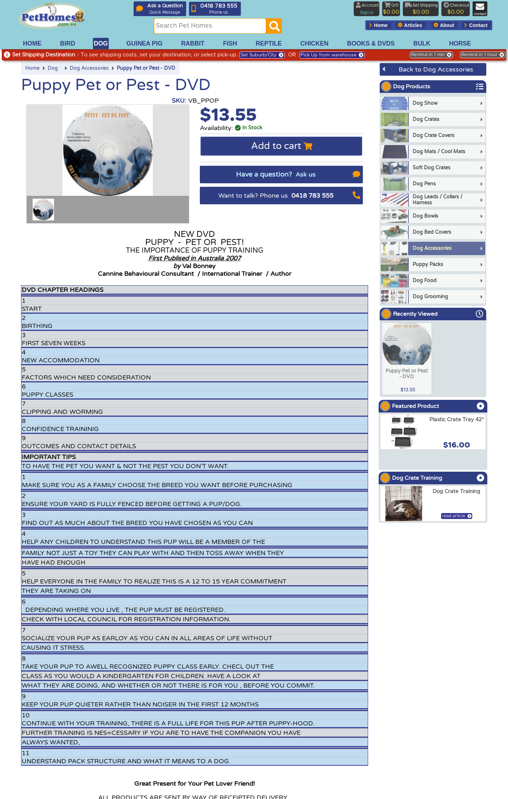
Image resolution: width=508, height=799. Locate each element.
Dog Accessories (89, 68)
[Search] (274, 28)
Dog (53, 68)
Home (32, 68)
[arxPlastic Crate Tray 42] (433, 432)
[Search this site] (210, 26)
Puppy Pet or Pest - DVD (146, 68)
